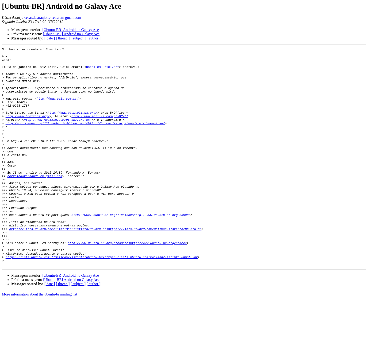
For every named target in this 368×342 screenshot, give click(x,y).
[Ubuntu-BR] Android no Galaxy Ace (70, 30)
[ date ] (49, 38)
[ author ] (94, 38)
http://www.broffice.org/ (28, 130)
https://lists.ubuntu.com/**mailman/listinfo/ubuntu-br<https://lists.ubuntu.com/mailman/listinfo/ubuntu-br (105, 265)
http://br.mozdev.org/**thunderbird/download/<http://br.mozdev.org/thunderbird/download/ (85, 138)
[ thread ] (63, 38)
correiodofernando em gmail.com (34, 202)
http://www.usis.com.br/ (58, 109)
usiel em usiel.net (102, 71)
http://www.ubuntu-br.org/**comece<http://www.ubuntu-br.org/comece (130, 248)
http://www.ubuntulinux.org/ (72, 126)
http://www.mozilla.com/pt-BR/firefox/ (58, 134)
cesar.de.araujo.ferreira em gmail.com (52, 17)
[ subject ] (78, 38)
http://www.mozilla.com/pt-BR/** (99, 130)
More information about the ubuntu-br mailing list (39, 338)
